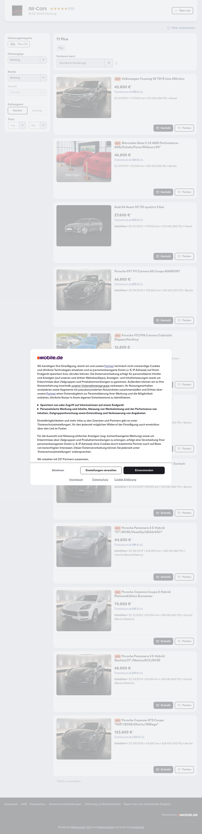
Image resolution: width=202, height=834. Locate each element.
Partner (109, 366)
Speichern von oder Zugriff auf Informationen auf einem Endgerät (82, 405)
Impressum (76, 479)
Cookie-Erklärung (125, 479)
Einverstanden (144, 470)
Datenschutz (100, 479)
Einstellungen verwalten (101, 470)
